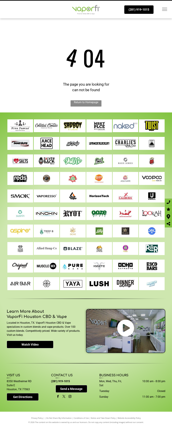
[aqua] (125, 178)
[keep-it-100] (152, 160)
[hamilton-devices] (125, 213)
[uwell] (152, 195)
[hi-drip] (73, 143)
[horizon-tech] (99, 195)
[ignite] (99, 266)
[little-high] (20, 248)
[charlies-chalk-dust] (125, 143)
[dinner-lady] (125, 283)
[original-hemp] (20, 266)
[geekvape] (73, 195)
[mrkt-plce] (99, 125)
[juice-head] (46, 143)
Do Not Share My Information (59, 418)
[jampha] (125, 248)
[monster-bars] (152, 283)
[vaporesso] (46, 195)
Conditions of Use (81, 418)
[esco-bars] (152, 266)
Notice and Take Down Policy (103, 418)
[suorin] (20, 213)
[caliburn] (125, 195)
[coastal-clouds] (46, 125)
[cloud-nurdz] (99, 160)
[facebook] (58, 397)
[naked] (125, 125)
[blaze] (73, 248)
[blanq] (125, 231)
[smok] (20, 195)
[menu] (164, 9)
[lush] (99, 283)
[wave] (152, 231)
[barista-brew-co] (46, 178)
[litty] (99, 231)
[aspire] (20, 231)
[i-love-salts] (20, 160)
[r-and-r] (152, 248)
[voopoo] (152, 178)
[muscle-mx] (46, 266)
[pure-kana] (73, 266)
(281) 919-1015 (60, 381)
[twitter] (64, 397)
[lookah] (152, 213)
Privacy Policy (37, 418)
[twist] (152, 125)
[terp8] (46, 231)
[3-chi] (73, 231)
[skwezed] (73, 160)
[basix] (125, 160)
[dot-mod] (46, 283)
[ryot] (73, 213)
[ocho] (125, 266)
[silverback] (46, 160)
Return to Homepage (86, 102)
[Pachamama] (99, 143)
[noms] (73, 178)
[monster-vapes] (152, 143)
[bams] (99, 178)
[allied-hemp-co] (46, 248)
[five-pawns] (20, 125)
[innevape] (20, 143)
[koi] (99, 248)
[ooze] (99, 213)
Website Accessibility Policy (129, 418)
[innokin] (46, 213)
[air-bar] (20, 283)
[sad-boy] (73, 125)
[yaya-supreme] (73, 283)
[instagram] (70, 397)
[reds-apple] (20, 178)
